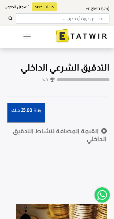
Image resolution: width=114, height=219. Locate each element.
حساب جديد (44, 6)
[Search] (10, 18)
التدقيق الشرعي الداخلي (65, 67)
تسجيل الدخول (17, 6)
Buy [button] (26, 111)
